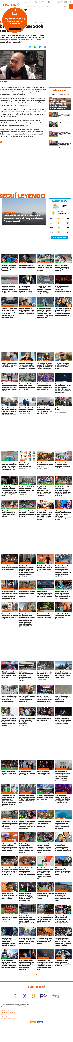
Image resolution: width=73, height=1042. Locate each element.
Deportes (56, 6)
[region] (36, 15)
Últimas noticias (30, 6)
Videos (65, 6)
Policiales (49, 6)
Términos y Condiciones (8, 1012)
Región (43, 6)
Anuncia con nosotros (8, 1018)
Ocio (61, 6)
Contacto (4, 1016)
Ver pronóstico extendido (60, 237)
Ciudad (38, 6)
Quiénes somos (5, 1010)
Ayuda (3, 1014)
